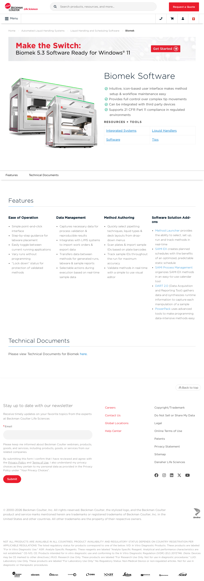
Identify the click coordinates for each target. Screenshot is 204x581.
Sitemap (160, 454)
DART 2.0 (161, 285)
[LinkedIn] (172, 476)
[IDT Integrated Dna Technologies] (109, 575)
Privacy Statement (167, 446)
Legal (158, 423)
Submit (12, 479)
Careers (110, 407)
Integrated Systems (121, 131)
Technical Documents (44, 175)
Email (7, 426)
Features (12, 175)
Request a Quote (184, 6)
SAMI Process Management (174, 267)
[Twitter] (179, 476)
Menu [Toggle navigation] (11, 19)
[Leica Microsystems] (127, 575)
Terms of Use (40, 462)
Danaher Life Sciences (169, 462)
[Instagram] (164, 476)
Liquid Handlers (164, 131)
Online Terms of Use (168, 431)
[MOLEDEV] (145, 575)
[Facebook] (156, 476)
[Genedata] (72, 575)
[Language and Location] (193, 18)
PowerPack (163, 308)
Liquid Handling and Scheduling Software (95, 30)
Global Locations (116, 423)
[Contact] (161, 18)
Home (11, 30)
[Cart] (172, 18)
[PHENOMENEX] (164, 575)
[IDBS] (90, 575)
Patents (159, 438)
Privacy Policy (17, 462)
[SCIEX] (182, 575)
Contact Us (113, 415)
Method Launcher (167, 230)
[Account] (183, 18)
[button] (55, 6)
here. (83, 354)
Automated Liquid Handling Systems (43, 30)
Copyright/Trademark (169, 407)
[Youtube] (187, 476)
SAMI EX (161, 248)
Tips (155, 140)
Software (113, 140)
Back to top (188, 388)
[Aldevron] (54, 575)
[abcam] (35, 575)
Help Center (113, 431)
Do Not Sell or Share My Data (174, 415)
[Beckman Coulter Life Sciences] (21, 6)
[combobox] (103, 6)
